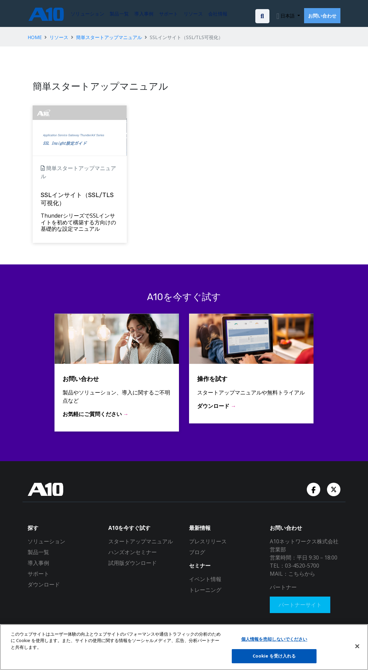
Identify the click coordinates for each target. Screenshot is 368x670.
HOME (35, 37)
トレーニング (205, 590)
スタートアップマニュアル (140, 541)
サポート (38, 573)
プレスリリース (208, 541)
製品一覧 (38, 552)
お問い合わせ (322, 15)
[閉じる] (357, 646)
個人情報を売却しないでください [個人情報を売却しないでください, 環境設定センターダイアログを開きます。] (274, 639)
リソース (58, 37)
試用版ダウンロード (132, 563)
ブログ (197, 552)
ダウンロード (44, 584)
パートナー (283, 587)
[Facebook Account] (314, 488)
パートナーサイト (302, 606)
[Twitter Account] (333, 488)
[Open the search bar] (262, 16)
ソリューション (46, 541)
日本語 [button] (287, 15)
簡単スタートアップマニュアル (109, 37)
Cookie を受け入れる (274, 656)
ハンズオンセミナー (132, 552)
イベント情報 (205, 579)
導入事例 (38, 563)
